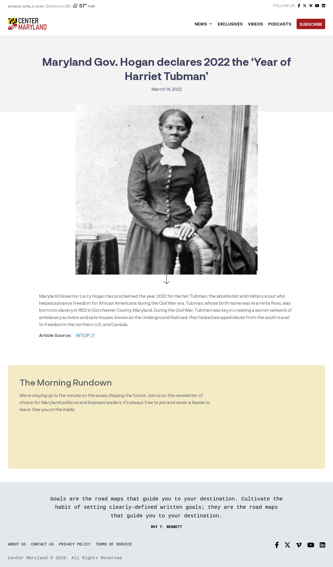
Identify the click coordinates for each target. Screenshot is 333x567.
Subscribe (310, 24)
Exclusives (230, 24)
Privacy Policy (74, 544)
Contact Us (42, 544)
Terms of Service (114, 544)
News (204, 24)
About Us (17, 544)
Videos (255, 24)
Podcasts (279, 24)
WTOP (85, 335)
